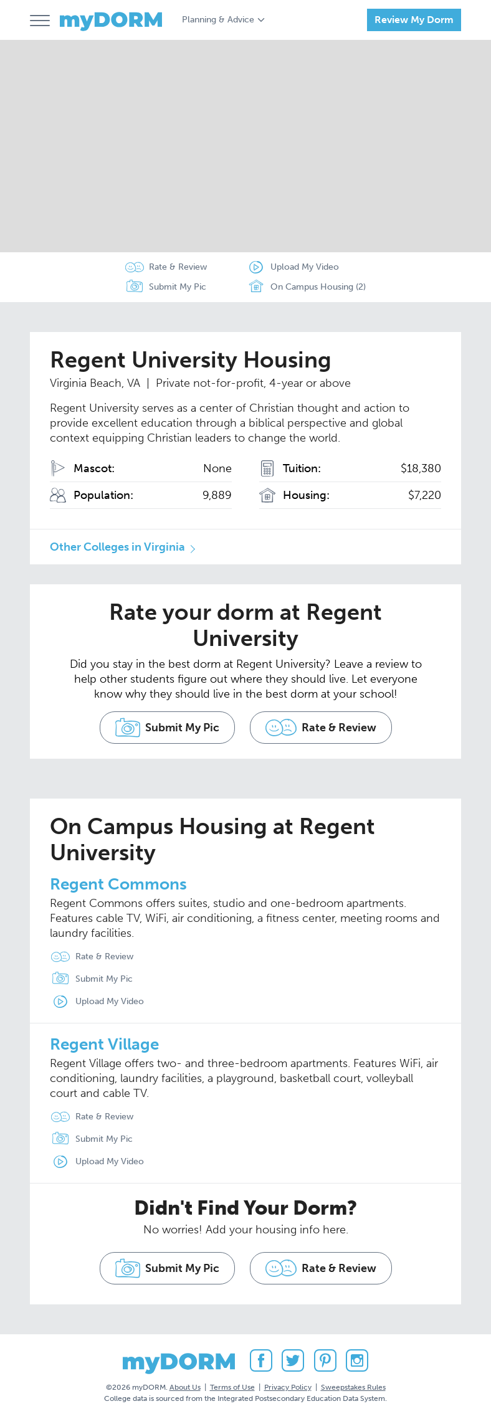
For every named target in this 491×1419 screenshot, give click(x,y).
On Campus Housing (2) (306, 287)
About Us (185, 1387)
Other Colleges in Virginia (117, 547)
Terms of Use (232, 1387)
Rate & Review (178, 267)
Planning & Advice (218, 19)
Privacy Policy (288, 1387)
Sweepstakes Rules (353, 1387)
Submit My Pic (177, 287)
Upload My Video (304, 267)
